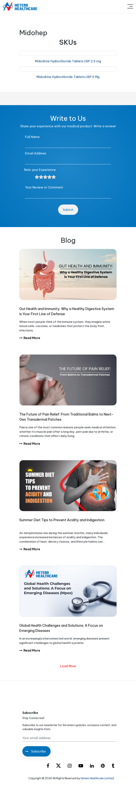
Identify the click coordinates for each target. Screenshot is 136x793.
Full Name (32, 137)
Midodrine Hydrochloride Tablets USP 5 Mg (68, 77)
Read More (29, 338)
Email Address (35, 153)
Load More (68, 666)
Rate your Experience (40, 170)
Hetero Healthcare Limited (97, 778)
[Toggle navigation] (130, 6)
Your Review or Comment (44, 187)
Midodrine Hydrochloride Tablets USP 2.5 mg (68, 61)
